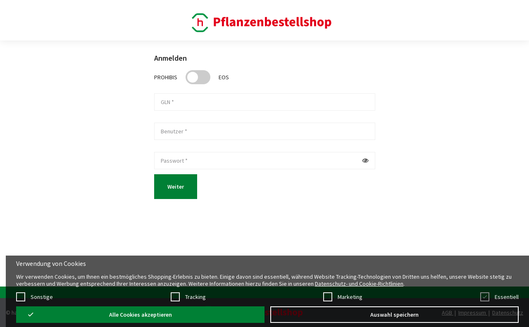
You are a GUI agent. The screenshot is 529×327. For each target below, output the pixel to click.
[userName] (265, 131)
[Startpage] (262, 22)
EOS (224, 77)
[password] (255, 160)
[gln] (265, 102)
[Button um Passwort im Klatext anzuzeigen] (365, 160)
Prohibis (165, 77)
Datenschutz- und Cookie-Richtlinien (359, 283)
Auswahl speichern (394, 314)
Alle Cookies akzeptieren (140, 314)
